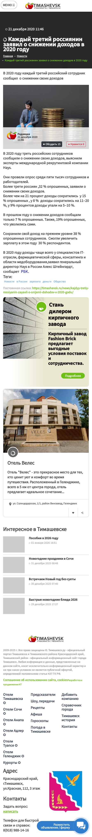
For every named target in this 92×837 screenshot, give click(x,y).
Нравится (76, 144)
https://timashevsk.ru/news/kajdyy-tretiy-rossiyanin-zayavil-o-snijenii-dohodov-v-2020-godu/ (46, 290)
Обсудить (52, 144)
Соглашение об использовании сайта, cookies (35, 680)
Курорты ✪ (12, 762)
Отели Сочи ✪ (12, 711)
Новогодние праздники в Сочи (51, 558)
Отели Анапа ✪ (13, 722)
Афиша (36, 714)
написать (10, 811)
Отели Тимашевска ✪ (13, 698)
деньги (47, 281)
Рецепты (38, 707)
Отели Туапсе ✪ (10, 743)
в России (21, 281)
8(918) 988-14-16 (16, 830)
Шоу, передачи (43, 701)
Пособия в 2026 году (43, 538)
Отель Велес (20, 462)
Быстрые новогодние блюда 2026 (53, 599)
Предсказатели (43, 694)
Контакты (69, 726)
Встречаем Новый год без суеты (52, 579)
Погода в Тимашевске (40, 729)
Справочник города (71, 707)
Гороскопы (39, 721)
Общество (60, 281)
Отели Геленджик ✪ (13, 754)
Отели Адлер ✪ (13, 732)
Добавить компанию (70, 696)
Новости (9, 281)
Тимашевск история (70, 718)
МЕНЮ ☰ (9, 5)
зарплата (35, 281)
